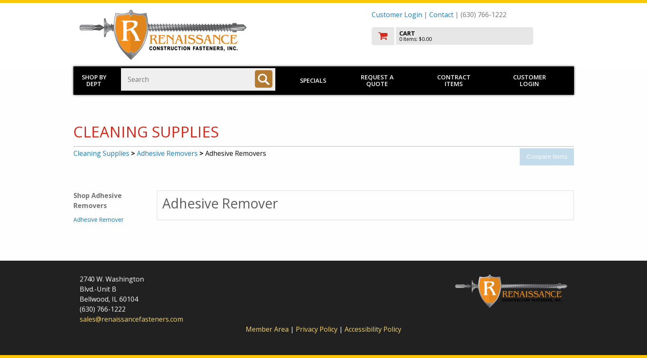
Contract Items (454, 80)
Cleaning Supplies (101, 153)
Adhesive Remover (98, 219)
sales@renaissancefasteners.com (131, 319)
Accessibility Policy (373, 329)
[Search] (263, 79)
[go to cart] (470, 36)
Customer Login (397, 14)
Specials (313, 80)
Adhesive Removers (167, 153)
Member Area (267, 329)
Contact (441, 14)
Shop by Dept (94, 80)
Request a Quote (377, 80)
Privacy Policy (317, 329)
